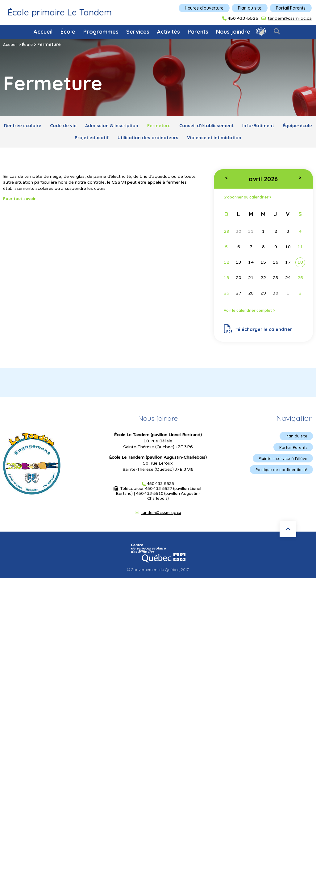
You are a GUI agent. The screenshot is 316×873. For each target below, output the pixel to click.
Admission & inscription (128, 126)
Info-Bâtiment (290, 126)
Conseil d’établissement (233, 126)
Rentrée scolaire (29, 126)
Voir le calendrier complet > (253, 314)
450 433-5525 (242, 18)
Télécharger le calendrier (261, 334)
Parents (198, 31)
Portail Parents (291, 8)
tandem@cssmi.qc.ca (290, 18)
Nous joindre (233, 31)
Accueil (43, 31)
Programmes (100, 31)
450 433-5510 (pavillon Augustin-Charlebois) (169, 503)
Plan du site (249, 8)
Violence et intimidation (241, 140)
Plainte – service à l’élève (281, 466)
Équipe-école (61, 140)
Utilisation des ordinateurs (169, 140)
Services (137, 31)
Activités (168, 31)
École (67, 31)
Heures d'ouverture (204, 8)
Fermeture (180, 126)
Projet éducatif (107, 140)
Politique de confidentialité (280, 478)
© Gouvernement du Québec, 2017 (158, 576)
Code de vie (74, 126)
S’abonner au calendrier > (251, 201)
